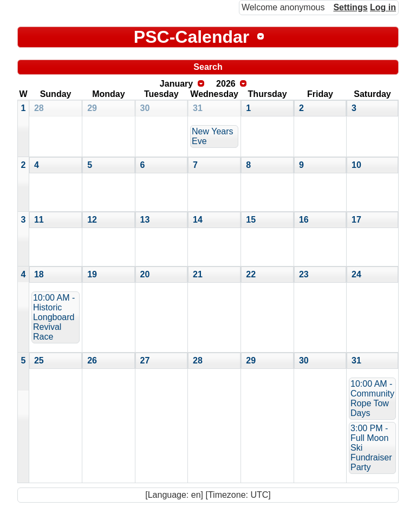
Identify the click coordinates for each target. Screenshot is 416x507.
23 (304, 274)
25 (39, 360)
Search (207, 67)
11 (39, 219)
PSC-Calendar (191, 37)
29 (92, 108)
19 (92, 274)
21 (198, 274)
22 (251, 274)
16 (304, 219)
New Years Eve (212, 136)
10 (356, 165)
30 (145, 108)
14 (198, 219)
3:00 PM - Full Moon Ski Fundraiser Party (371, 448)
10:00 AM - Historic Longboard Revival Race (54, 317)
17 (356, 219)
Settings (350, 7)
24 (356, 274)
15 (251, 219)
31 (198, 108)
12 (92, 219)
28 (39, 108)
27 (145, 360)
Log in (383, 7)
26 (92, 360)
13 (145, 219)
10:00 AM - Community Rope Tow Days (372, 398)
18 (39, 274)
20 (145, 274)
